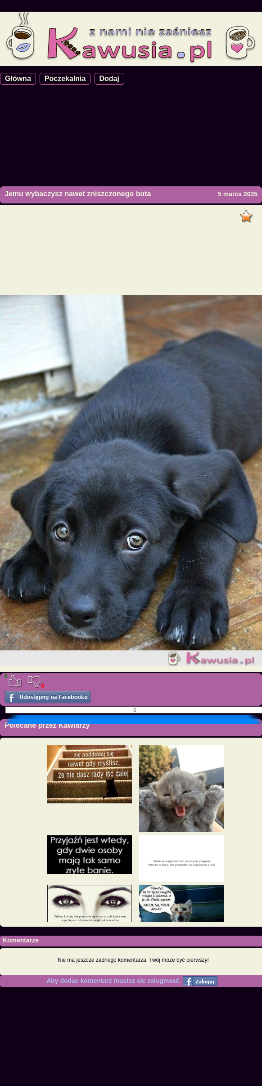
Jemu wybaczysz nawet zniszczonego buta (78, 194)
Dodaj (109, 78)
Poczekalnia (65, 78)
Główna (18, 78)
